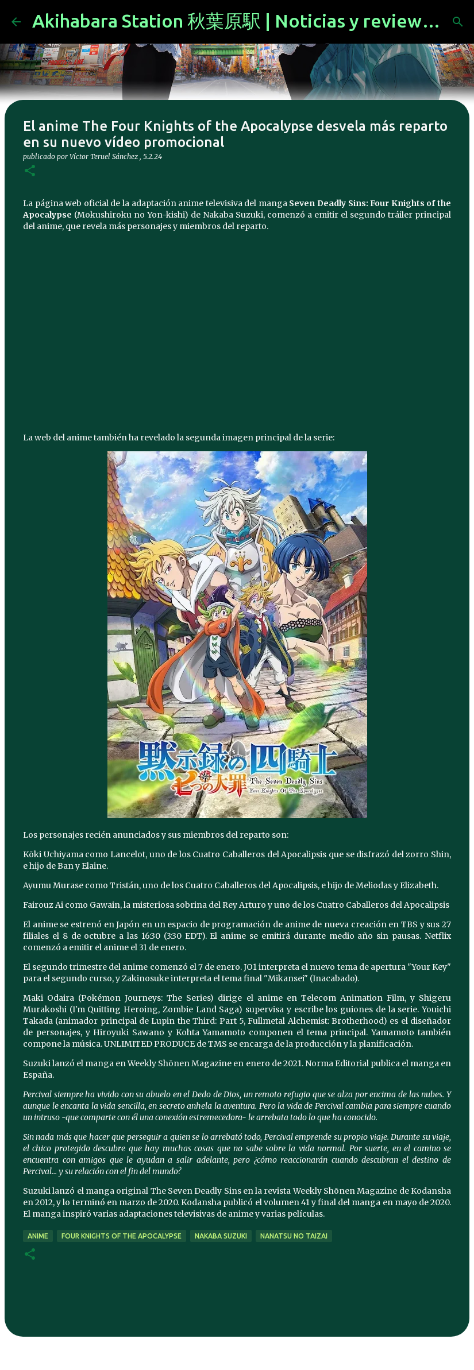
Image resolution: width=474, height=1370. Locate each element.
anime (38, 1236)
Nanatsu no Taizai (293, 1236)
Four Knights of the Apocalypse (121, 1236)
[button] (30, 171)
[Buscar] (458, 22)
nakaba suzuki (221, 1236)
